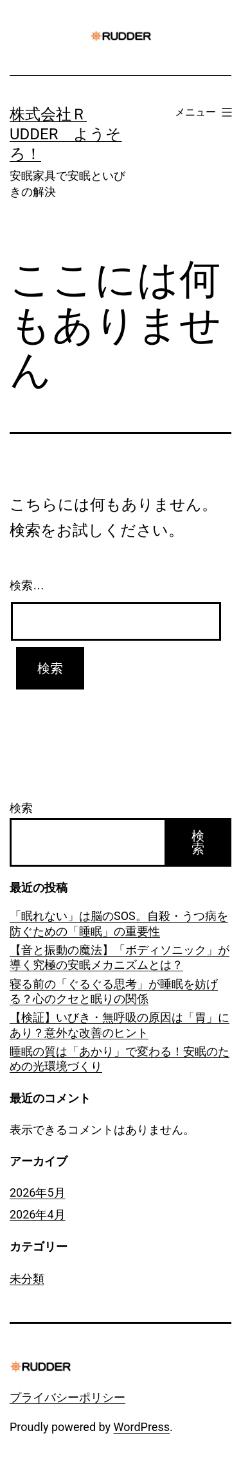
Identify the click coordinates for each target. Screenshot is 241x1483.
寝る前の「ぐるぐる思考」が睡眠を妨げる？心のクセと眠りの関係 (114, 991)
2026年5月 (38, 1192)
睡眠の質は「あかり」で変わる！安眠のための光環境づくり (119, 1059)
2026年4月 (38, 1214)
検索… (27, 585)
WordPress (142, 1427)
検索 (21, 808)
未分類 (27, 1278)
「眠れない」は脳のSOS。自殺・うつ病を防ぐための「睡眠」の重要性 (119, 923)
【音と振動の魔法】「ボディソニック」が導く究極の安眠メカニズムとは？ (119, 957)
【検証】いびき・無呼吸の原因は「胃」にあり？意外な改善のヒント (119, 1024)
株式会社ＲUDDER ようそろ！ (66, 134)
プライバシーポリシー (67, 1397)
